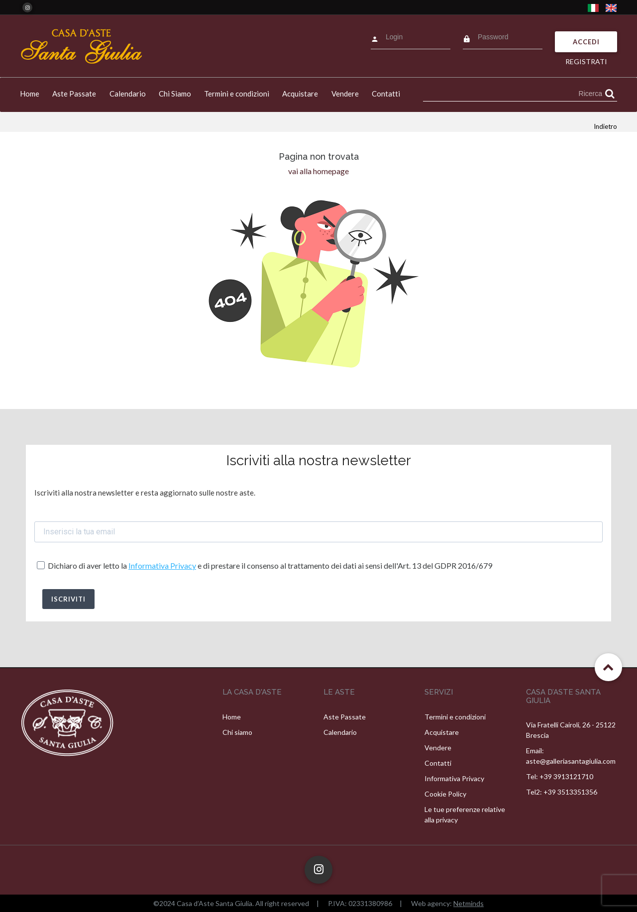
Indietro (605, 126)
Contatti (386, 93)
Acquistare (300, 93)
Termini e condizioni (236, 93)
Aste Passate (74, 93)
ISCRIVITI (68, 599)
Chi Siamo (175, 93)
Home (29, 93)
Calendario (127, 93)
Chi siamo (237, 732)
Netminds (468, 903)
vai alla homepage (318, 171)
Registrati (586, 61)
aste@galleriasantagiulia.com (571, 761)
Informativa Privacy (162, 565)
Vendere (345, 93)
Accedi (586, 42)
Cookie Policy (445, 794)
